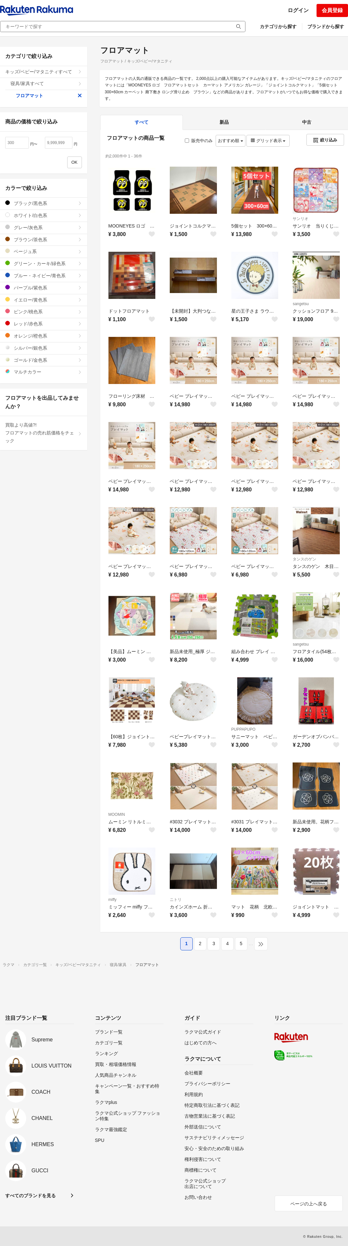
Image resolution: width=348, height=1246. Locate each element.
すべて (141, 122)
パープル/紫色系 (43, 287)
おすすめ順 (230, 140)
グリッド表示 (268, 140)
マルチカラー (43, 372)
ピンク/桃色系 (43, 311)
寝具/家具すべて (46, 83)
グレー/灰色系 (43, 227)
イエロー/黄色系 (43, 299)
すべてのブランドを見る (30, 1195)
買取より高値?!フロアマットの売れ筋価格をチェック (43, 432)
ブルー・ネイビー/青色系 (43, 275)
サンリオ (300, 218)
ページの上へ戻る (308, 1203)
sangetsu (301, 304)
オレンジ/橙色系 (43, 336)
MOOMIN (116, 814)
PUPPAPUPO (243, 729)
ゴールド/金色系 (43, 360)
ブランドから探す (325, 26)
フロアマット (49, 95)
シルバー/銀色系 (43, 348)
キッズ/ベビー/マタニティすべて (43, 71)
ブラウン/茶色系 (43, 239)
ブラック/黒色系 (43, 203)
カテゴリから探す (278, 26)
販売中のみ (199, 140)
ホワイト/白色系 (43, 215)
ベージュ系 (43, 251)
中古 (306, 122)
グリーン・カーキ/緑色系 (43, 263)
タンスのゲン (304, 559)
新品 (224, 122)
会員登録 (332, 10)
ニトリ (176, 899)
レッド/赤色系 (43, 323)
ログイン (298, 10)
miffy (112, 899)
